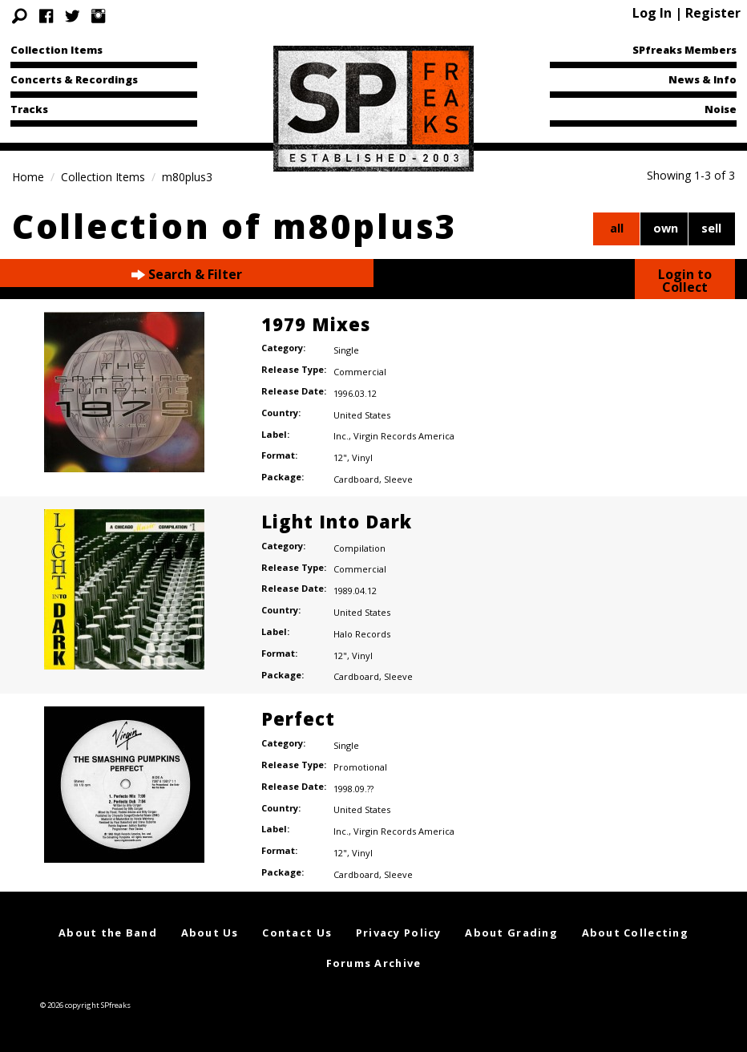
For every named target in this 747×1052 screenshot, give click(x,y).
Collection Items (56, 49)
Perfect (298, 718)
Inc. (341, 436)
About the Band (108, 932)
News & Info (702, 79)
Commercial (359, 372)
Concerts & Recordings (74, 79)
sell (711, 228)
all (617, 228)
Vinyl (362, 457)
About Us (210, 932)
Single (346, 350)
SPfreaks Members (684, 49)
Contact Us (297, 932)
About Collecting (635, 932)
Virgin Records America (403, 436)
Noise (721, 109)
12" (340, 457)
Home (28, 176)
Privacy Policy (399, 932)
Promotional (360, 767)
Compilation (359, 548)
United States (361, 415)
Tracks (29, 109)
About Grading (511, 932)
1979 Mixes (315, 324)
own (665, 228)
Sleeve (398, 479)
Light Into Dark (336, 521)
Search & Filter (186, 274)
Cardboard (356, 479)
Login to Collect (685, 280)
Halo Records (361, 634)
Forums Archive (374, 963)
